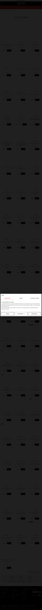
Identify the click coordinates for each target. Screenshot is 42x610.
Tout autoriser (34, 313)
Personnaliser (21, 313)
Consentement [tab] (7, 298)
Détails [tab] (21, 298)
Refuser (7, 313)
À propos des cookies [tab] (34, 298)
